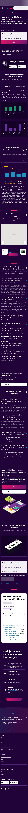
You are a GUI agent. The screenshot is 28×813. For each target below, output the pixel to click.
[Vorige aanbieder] (3, 248)
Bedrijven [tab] (7, 92)
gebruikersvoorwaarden (6, 589)
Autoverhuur (7, 734)
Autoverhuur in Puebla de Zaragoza (11, 645)
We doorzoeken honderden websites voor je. (14, 726)
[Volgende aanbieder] (25, 248)
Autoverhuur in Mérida (8, 631)
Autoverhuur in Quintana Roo (8, 735)
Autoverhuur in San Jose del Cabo (11, 639)
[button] (2, 8)
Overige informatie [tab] (20, 92)
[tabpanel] (14, 120)
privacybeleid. (15, 589)
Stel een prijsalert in (12, 696)
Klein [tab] (3, 165)
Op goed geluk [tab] (7, 615)
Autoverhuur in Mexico (16, 734)
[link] (13, 260)
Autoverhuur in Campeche (9, 633)
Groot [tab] (14, 165)
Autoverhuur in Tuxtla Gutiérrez (10, 643)
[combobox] (7, 28)
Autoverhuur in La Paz (8, 635)
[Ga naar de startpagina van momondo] (10, 8)
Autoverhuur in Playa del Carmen (11, 628)
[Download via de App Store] (22, 73)
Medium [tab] (9, 165)
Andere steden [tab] (7, 608)
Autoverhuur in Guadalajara (9, 637)
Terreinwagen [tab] (21, 165)
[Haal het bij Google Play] (13, 73)
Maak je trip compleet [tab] (9, 612)
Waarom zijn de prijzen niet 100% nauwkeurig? (14, 728)
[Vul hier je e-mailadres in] (15, 577)
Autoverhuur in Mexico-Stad (9, 626)
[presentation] (22, 72)
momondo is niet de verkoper (14, 723)
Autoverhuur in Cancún (8, 624)
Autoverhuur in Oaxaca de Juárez (11, 641)
